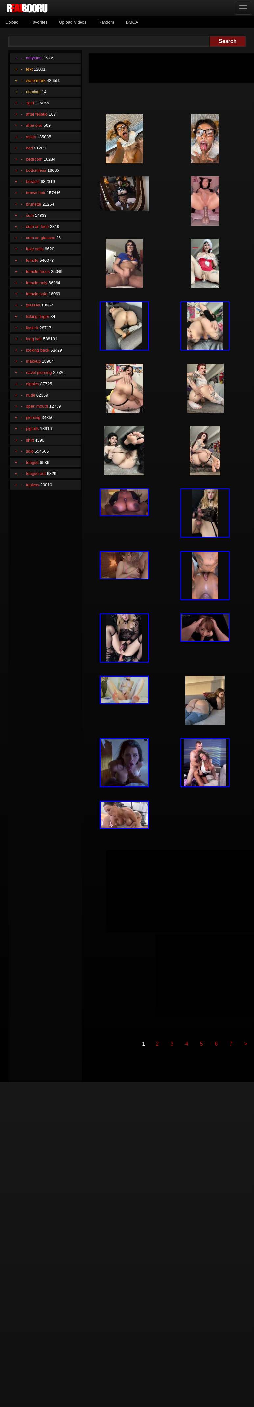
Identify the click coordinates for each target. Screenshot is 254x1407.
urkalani (33, 91)
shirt (30, 440)
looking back (37, 350)
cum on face (37, 226)
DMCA (132, 22)
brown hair (36, 192)
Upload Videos (72, 22)
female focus (38, 271)
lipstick (32, 327)
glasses (33, 305)
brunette (33, 204)
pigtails (32, 428)
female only (36, 282)
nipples (32, 383)
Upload (12, 22)
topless (32, 484)
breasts (33, 181)
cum (30, 215)
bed (29, 148)
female (32, 260)
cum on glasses (40, 237)
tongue (32, 462)
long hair (34, 338)
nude (30, 395)
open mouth (37, 406)
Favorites (39, 22)
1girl (30, 103)
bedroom (34, 159)
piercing (33, 417)
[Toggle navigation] (243, 8)
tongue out (36, 473)
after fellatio (37, 114)
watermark (36, 80)
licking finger (37, 316)
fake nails (35, 248)
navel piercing (39, 372)
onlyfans (34, 58)
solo (30, 451)
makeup (33, 361)
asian (31, 136)
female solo (36, 293)
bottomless (36, 170)
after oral (34, 125)
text (29, 69)
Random (106, 22)
